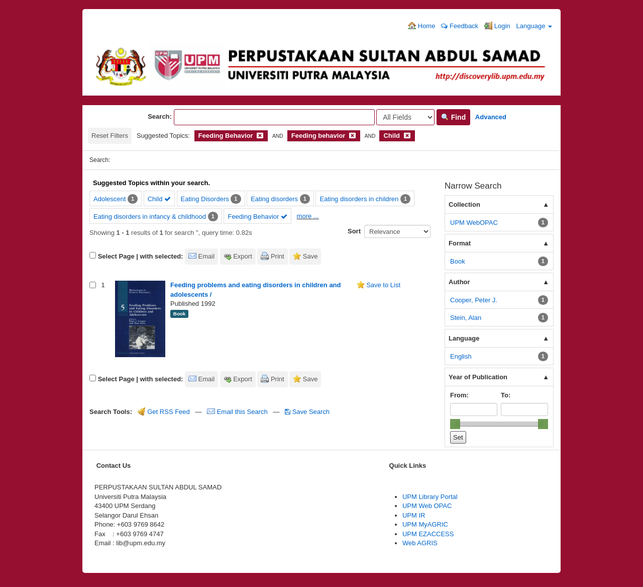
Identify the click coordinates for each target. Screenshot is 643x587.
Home (421, 26)
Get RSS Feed (164, 411)
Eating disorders (274, 199)
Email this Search (238, 411)
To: (505, 395)
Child (159, 199)
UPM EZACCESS (428, 534)
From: (459, 395)
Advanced (490, 117)
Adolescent (109, 199)
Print (277, 256)
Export (242, 256)
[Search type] (405, 117)
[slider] (455, 424)
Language (534, 26)
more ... (308, 216)
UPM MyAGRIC (425, 524)
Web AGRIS (420, 543)
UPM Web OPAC (427, 506)
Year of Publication (478, 377)
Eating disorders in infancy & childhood (149, 216)
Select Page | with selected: (140, 256)
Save (310, 256)
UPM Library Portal (430, 496)
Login (497, 26)
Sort (354, 231)
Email (206, 256)
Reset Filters (109, 135)
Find (453, 117)
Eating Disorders (205, 199)
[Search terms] (274, 117)
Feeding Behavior (257, 216)
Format (460, 243)
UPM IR (413, 515)
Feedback (459, 26)
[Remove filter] (260, 135)
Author (459, 282)
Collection (464, 204)
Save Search (307, 411)
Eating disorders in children (358, 199)
